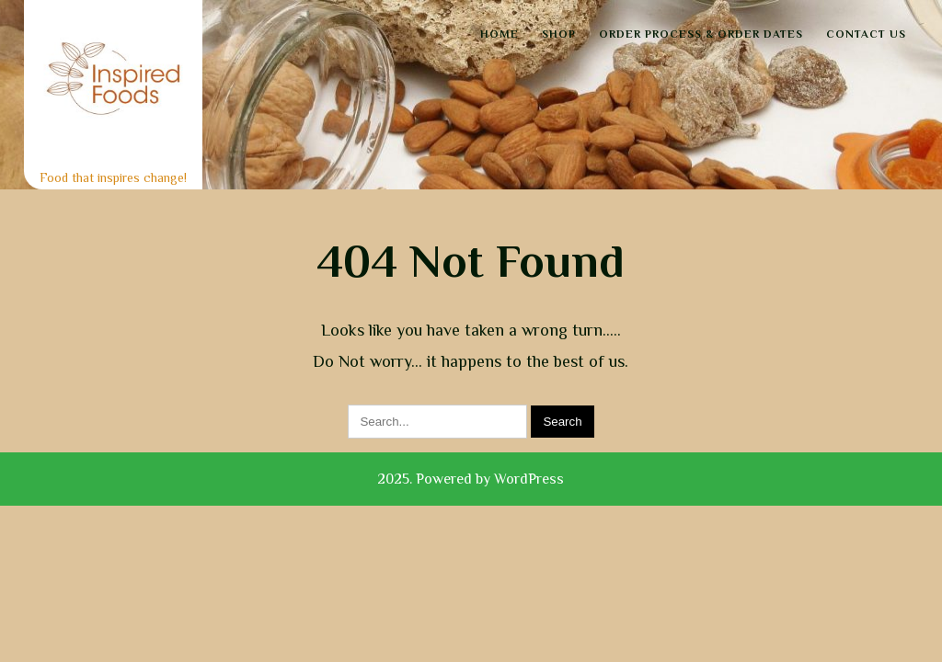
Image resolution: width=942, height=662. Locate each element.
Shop (559, 34)
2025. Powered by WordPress (470, 479)
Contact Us (866, 34)
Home (499, 34)
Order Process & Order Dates (701, 34)
